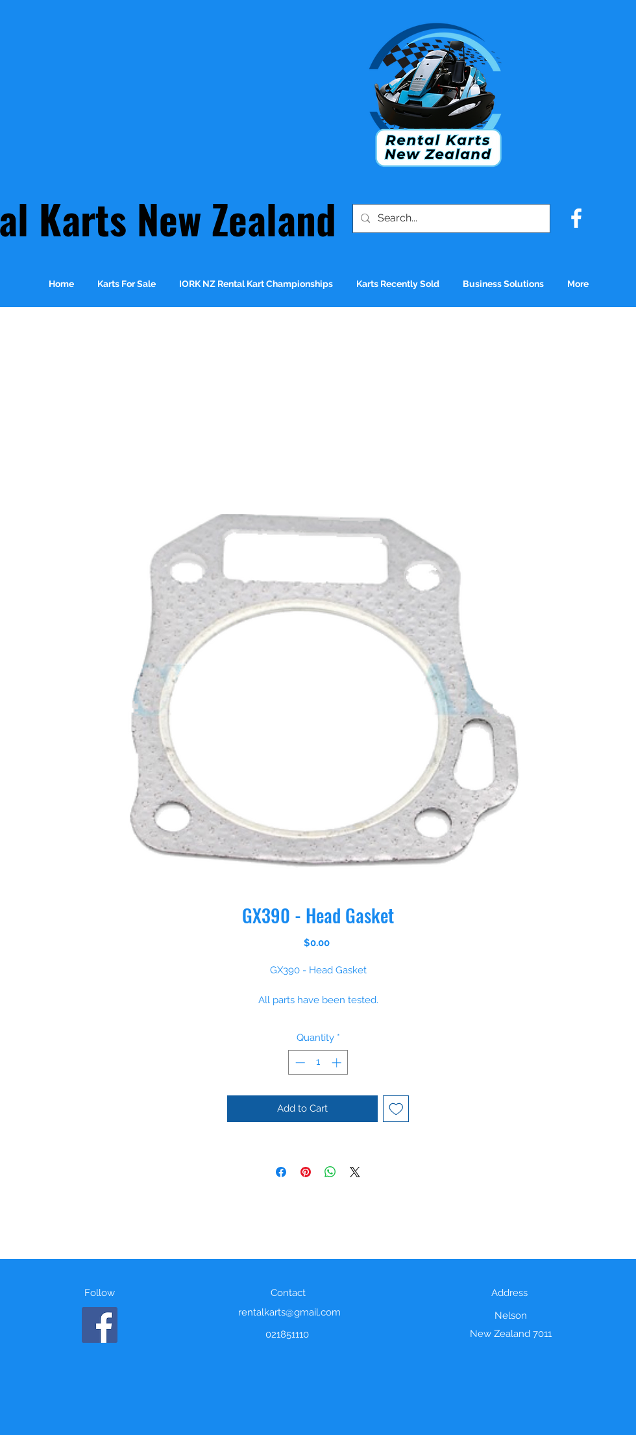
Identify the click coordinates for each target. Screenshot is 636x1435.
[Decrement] (299, 1063)
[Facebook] (99, 1325)
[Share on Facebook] (281, 1172)
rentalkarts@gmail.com (289, 1312)
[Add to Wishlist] (396, 1108)
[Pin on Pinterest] (305, 1172)
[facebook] (576, 218)
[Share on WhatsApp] (330, 1172)
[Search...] (450, 218)
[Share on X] (355, 1172)
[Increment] (338, 1063)
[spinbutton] (318, 1063)
